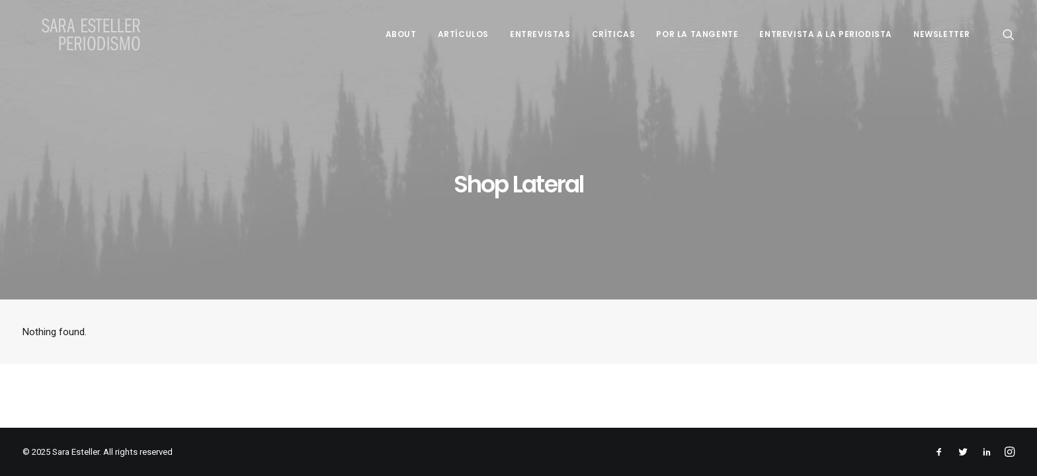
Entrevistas (540, 34)
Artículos (463, 34)
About (401, 34)
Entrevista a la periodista (825, 34)
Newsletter (941, 34)
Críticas (614, 34)
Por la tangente (697, 34)
